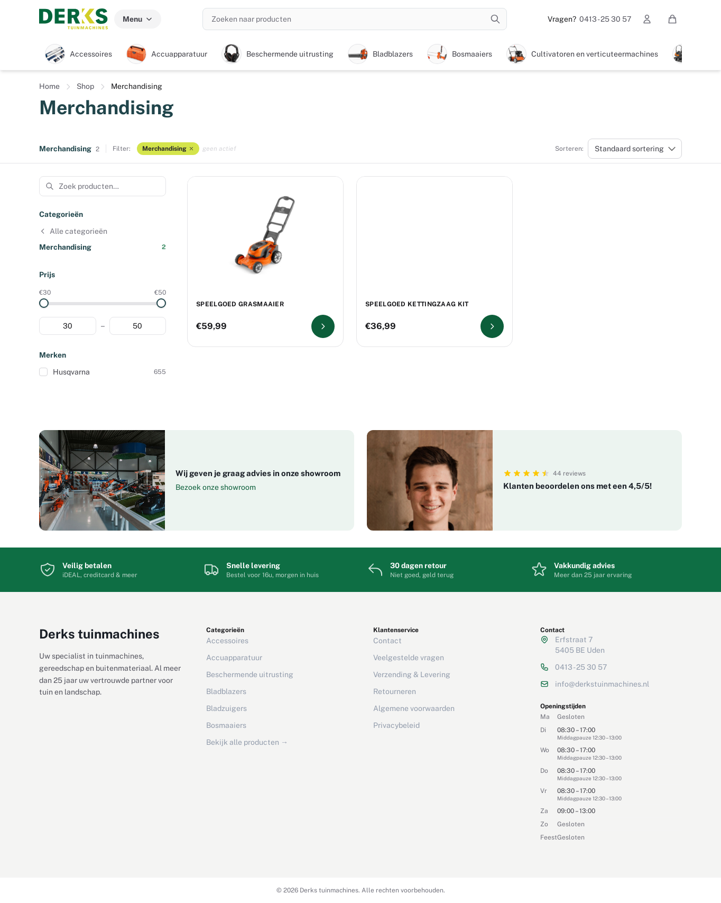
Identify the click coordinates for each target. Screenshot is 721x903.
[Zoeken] (495, 19)
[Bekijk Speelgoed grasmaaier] (323, 326)
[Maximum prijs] (138, 326)
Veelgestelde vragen (408, 657)
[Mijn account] (647, 19)
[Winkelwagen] (672, 19)
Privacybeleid (396, 725)
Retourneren (394, 691)
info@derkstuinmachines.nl (602, 684)
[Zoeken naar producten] (354, 19)
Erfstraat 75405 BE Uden (580, 644)
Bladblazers (226, 691)
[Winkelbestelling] (635, 149)
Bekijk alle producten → (247, 742)
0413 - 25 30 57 (589, 19)
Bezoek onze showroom (215, 487)
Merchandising (168, 148)
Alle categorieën (73, 231)
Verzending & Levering (411, 674)
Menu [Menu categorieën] (138, 19)
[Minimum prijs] (67, 326)
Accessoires (227, 640)
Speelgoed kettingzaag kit (417, 304)
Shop (85, 86)
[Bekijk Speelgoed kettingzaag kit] (492, 326)
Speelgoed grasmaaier (240, 304)
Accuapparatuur (234, 657)
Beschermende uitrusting (249, 674)
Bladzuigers (226, 708)
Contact (387, 640)
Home (49, 86)
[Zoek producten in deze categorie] (102, 186)
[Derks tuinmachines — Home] (73, 19)
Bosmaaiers (226, 725)
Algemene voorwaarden (414, 708)
